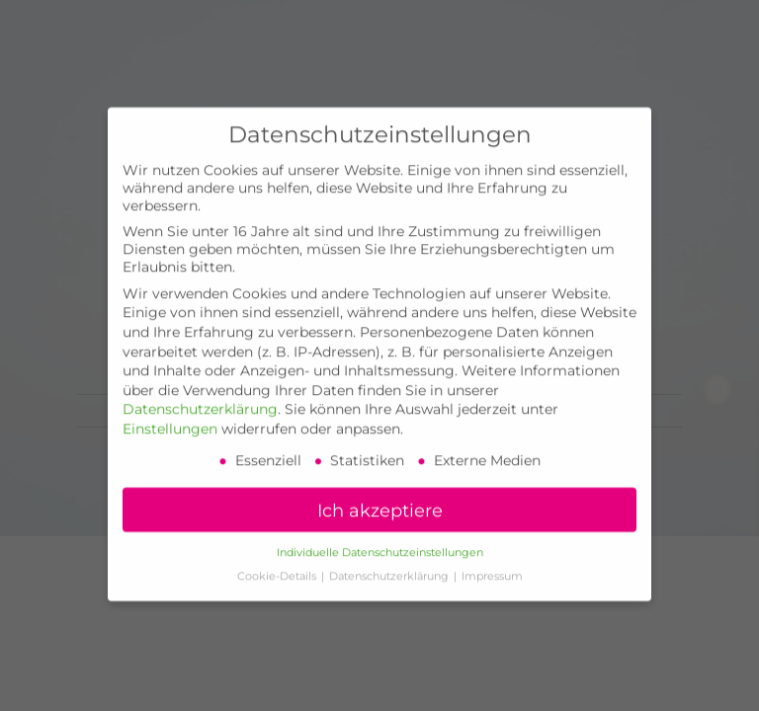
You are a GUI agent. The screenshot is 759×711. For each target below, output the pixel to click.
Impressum (492, 560)
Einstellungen (170, 413)
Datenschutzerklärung (200, 393)
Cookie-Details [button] (278, 560)
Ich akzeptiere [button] (380, 494)
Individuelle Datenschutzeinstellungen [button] (380, 536)
